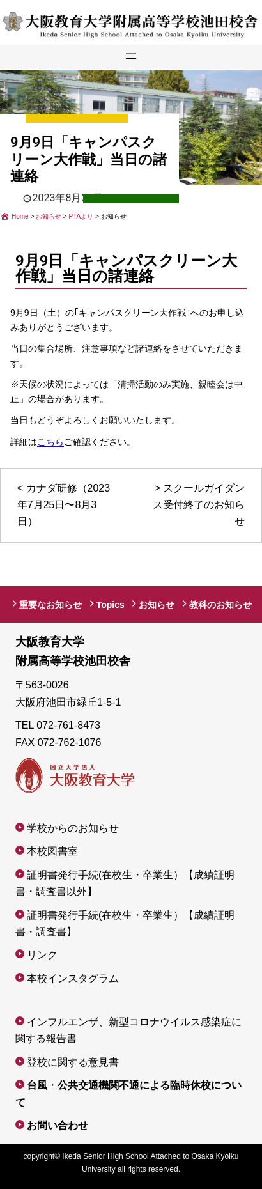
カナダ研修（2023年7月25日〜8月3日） (63, 505)
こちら (50, 442)
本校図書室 (52, 851)
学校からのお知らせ (73, 828)
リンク (42, 954)
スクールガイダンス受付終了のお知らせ (199, 505)
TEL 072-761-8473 (57, 725)
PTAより (137, 200)
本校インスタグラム (73, 978)
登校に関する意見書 (73, 1062)
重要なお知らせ (50, 605)
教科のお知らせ (220, 605)
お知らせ (156, 605)
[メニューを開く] (131, 54)
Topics (110, 605)
